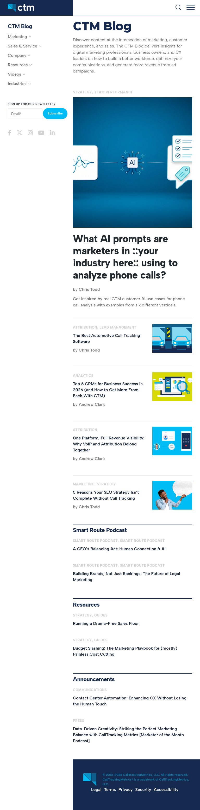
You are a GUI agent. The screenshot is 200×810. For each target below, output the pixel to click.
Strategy (82, 92)
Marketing (84, 484)
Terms (110, 789)
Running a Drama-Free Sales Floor (106, 623)
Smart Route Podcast (95, 541)
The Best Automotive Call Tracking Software (106, 338)
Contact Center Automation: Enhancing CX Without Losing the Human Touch (129, 701)
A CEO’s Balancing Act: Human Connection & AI (119, 548)
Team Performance (113, 92)
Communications (90, 690)
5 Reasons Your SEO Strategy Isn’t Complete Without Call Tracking (106, 495)
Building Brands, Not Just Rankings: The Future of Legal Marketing (126, 576)
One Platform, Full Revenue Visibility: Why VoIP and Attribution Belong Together (109, 444)
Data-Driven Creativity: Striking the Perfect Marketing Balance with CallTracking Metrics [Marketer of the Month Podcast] (128, 734)
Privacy (125, 789)
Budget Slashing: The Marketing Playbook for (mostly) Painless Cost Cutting (125, 651)
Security (143, 789)
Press (78, 721)
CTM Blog (20, 26)
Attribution (85, 327)
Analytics (83, 376)
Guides (101, 615)
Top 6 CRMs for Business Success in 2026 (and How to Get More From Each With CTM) (108, 389)
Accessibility (166, 789)
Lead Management (117, 327)
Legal (96, 789)
